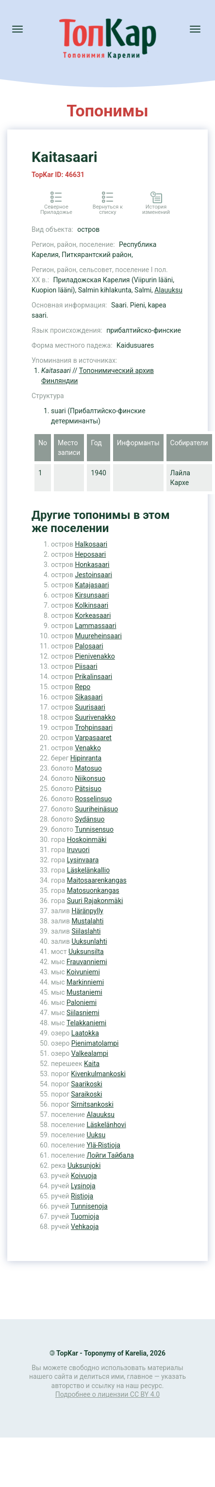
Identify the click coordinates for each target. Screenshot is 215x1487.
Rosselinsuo (93, 799)
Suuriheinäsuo (96, 809)
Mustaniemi (84, 992)
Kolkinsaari (91, 605)
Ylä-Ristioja (103, 1145)
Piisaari (86, 666)
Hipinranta (85, 758)
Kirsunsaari (92, 595)
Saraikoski (86, 1094)
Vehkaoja (85, 1226)
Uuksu (95, 1135)
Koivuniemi (83, 972)
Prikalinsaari (93, 676)
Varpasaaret (93, 738)
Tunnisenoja (89, 1206)
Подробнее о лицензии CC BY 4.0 (107, 1394)
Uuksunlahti (89, 941)
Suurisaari (90, 707)
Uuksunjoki (83, 1165)
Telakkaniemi (86, 1023)
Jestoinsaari (93, 575)
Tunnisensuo (94, 829)
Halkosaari (91, 544)
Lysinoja (83, 1186)
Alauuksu (168, 290)
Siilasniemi (82, 1013)
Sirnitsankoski (92, 1104)
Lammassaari (95, 626)
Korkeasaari (93, 615)
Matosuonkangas (93, 890)
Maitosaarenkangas (97, 880)
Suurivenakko (95, 717)
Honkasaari (92, 564)
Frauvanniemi (86, 962)
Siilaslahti (85, 931)
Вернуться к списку (108, 209)
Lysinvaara (83, 860)
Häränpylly (87, 911)
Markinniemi (85, 982)
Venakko (88, 748)
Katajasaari (92, 585)
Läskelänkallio (88, 870)
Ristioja (82, 1196)
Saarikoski (86, 1084)
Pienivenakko (95, 656)
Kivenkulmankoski (98, 1074)
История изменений (156, 209)
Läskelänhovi (106, 1125)
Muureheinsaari (98, 636)
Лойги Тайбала (109, 1155)
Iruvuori (78, 850)
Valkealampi (89, 1053)
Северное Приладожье (56, 209)
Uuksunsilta (86, 951)
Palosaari (89, 646)
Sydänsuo (89, 819)
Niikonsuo (90, 778)
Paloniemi (81, 1002)
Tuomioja (85, 1216)
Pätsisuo (88, 788)
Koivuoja (84, 1176)
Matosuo (88, 768)
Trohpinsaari (94, 727)
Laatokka (85, 1033)
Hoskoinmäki (87, 839)
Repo (82, 687)
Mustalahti (87, 921)
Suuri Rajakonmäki (95, 901)
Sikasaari (88, 697)
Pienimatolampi (95, 1043)
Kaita (91, 1063)
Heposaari (90, 554)
